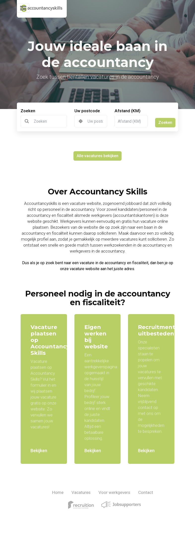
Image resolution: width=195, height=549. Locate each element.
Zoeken (28, 110)
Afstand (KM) (127, 110)
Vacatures (81, 492)
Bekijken (39, 450)
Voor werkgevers (114, 492)
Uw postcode (87, 110)
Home (58, 492)
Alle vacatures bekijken (97, 155)
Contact (145, 492)
